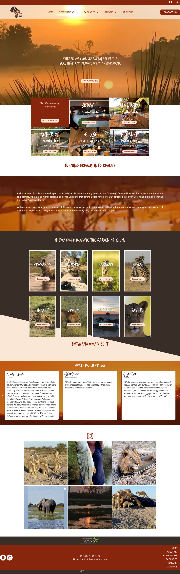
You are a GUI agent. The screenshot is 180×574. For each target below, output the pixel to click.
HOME (50, 12)
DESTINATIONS (68, 12)
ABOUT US (128, 12)
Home (174, 548)
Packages (171, 559)
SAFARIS (111, 12)
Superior (50, 134)
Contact (172, 566)
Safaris (172, 563)
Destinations (169, 555)
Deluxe (89, 134)
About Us (172, 552)
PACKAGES (91, 12)
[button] (170, 12)
